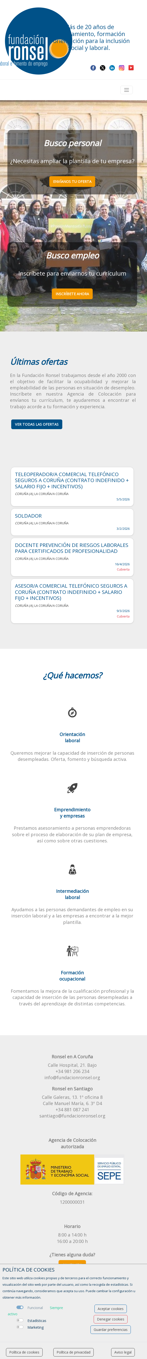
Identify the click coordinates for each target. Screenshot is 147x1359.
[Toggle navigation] (126, 90)
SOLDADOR (28, 515)
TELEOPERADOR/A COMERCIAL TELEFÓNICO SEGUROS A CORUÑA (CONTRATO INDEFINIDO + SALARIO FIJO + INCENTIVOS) (72, 480)
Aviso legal (123, 1352)
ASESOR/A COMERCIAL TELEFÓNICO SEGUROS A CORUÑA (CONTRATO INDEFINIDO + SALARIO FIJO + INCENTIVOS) (71, 591)
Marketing (35, 1327)
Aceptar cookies (111, 1308)
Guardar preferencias (111, 1329)
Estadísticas (36, 1320)
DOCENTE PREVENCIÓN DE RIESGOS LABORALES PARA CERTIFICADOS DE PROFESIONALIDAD (71, 548)
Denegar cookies (110, 1319)
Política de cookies (24, 1352)
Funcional (35, 1307)
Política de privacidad (73, 1352)
